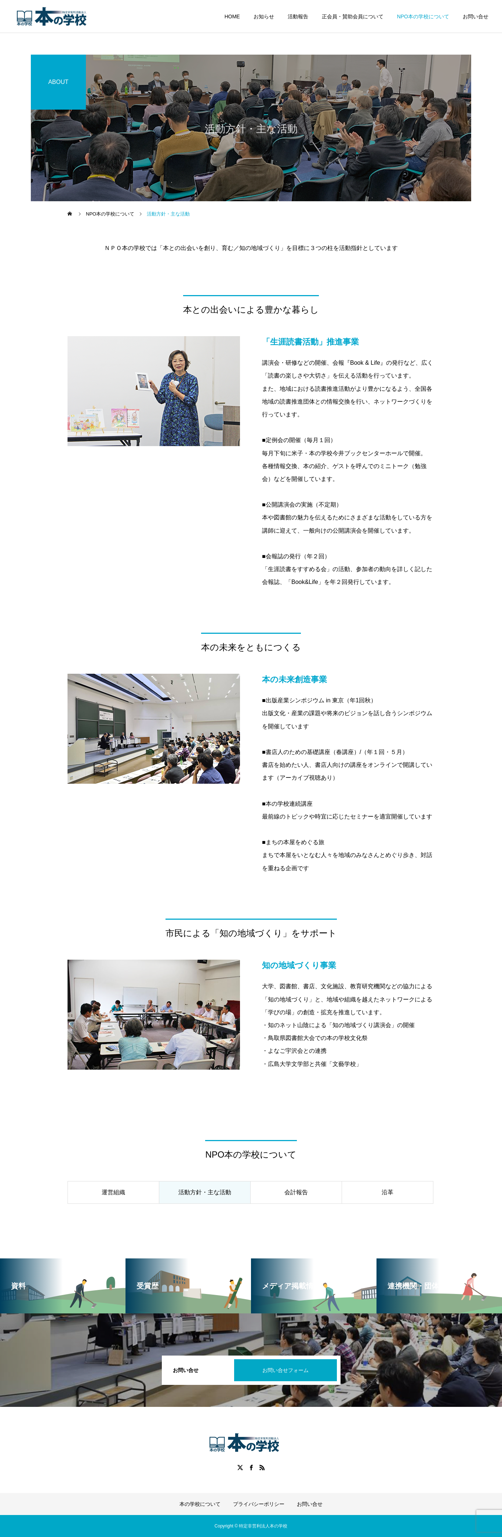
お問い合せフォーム (285, 1370)
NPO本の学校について (423, 16)
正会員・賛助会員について (352, 16)
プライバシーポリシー (258, 1504)
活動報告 (298, 16)
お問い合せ (475, 16)
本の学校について (200, 1504)
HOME (232, 16)
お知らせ (264, 16)
